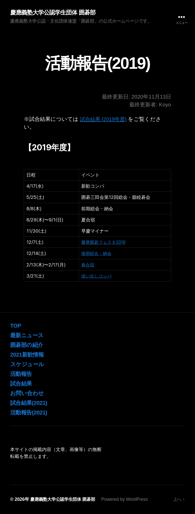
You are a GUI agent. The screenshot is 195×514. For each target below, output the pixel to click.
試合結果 (22, 383)
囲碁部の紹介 (28, 345)
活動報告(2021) (30, 412)
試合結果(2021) (30, 402)
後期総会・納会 (97, 253)
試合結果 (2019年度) (104, 119)
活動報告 (22, 374)
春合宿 (88, 265)
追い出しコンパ (97, 276)
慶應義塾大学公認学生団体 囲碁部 (54, 13)
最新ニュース (28, 335)
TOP (16, 325)
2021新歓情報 (28, 354)
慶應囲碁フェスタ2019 (104, 242)
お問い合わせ (28, 393)
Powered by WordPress (128, 499)
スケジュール (28, 364)
